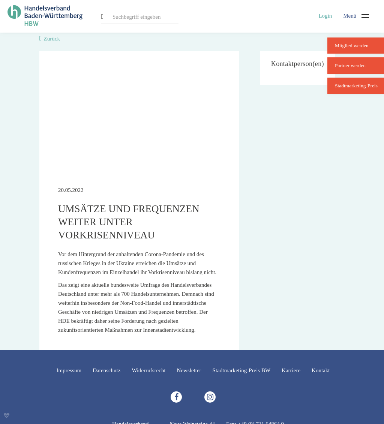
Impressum (69, 370)
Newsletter (189, 370)
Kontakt (321, 370)
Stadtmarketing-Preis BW (242, 370)
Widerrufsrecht (148, 370)
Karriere (291, 370)
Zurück (52, 39)
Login (325, 16)
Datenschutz (106, 370)
